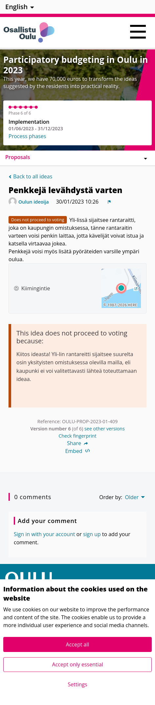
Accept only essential (77, 664)
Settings (77, 684)
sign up (92, 534)
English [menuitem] (16, 6)
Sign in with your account (44, 534)
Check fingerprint (78, 436)
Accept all (77, 644)
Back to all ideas (30, 176)
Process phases (27, 136)
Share (77, 443)
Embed (77, 451)
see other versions (104, 428)
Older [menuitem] (132, 497)
